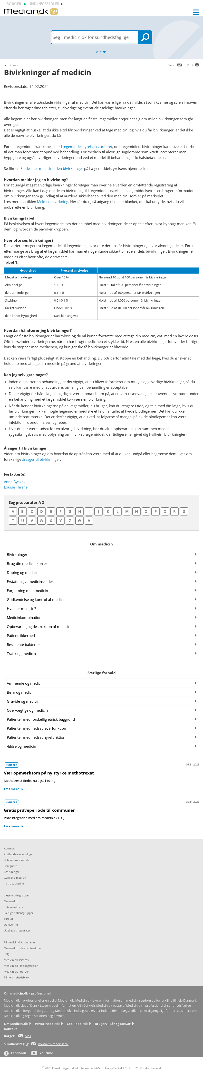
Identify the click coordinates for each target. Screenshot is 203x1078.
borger (13, 3)
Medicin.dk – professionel (144, 1006)
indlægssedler (44, 3)
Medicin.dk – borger (18, 1011)
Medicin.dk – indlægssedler (74, 1011)
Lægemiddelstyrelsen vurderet (86, 146)
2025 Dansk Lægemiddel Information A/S (71, 1068)
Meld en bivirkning (52, 201)
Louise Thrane (16, 487)
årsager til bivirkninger (41, 459)
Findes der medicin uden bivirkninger (51, 168)
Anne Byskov (15, 481)
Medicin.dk (12, 1016)
